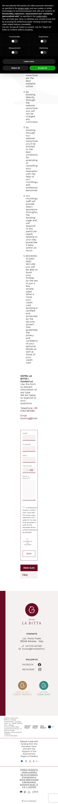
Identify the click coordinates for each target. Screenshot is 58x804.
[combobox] (28, 470)
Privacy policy (27, 727)
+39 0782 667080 (28, 409)
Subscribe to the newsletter (27, 541)
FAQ (25, 574)
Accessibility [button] (30, 801)
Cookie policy (35, 727)
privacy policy (31, 515)
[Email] (29, 460)
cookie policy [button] (41, 16)
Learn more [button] (29, 61)
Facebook (27, 664)
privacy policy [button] (23, 8)
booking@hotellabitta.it (33, 418)
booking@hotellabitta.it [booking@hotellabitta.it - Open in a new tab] (33, 649)
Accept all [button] (42, 68)
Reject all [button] (15, 68)
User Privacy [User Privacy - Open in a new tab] (43, 727)
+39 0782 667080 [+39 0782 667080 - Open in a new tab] (33, 646)
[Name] (29, 438)
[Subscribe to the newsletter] (27, 539)
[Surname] (29, 449)
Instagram (28, 669)
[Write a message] (29, 490)
